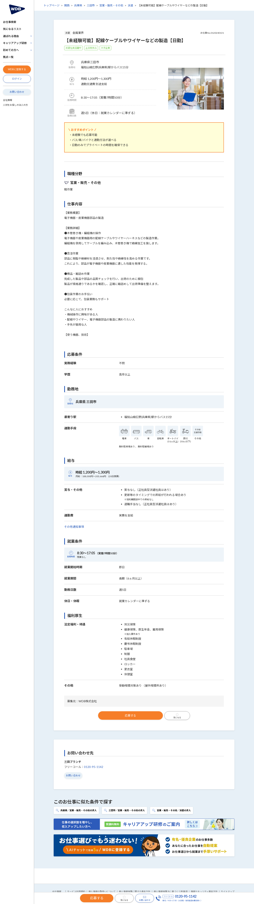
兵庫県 (78, 5)
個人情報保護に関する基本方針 (134, 891)
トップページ (51, 5)
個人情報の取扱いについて (102, 891)
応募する (130, 715)
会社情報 (7, 100)
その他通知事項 (74, 526)
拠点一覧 (8, 57)
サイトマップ (227, 891)
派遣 (130, 5)
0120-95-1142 (93, 766)
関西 (66, 5)
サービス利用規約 (76, 891)
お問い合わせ (17, 91)
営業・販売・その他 (111, 5)
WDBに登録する (17, 69)
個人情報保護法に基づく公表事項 (171, 891)
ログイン (17, 78)
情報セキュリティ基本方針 (204, 891)
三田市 (91, 5)
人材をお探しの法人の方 (15, 105)
